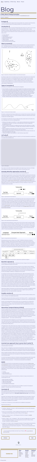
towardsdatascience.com (24, 15)
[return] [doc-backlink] (10, 409)
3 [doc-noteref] (28, 172)
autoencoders (7, 205)
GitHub (26, 452)
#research (6, 17)
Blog (2, 1)
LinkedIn (26, 451)
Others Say (13, 1)
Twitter (26, 453)
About (18, 1)
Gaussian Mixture (26, 206)
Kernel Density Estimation (6, 207)
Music (22, 1)
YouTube (27, 457)
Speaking (6, 1)
